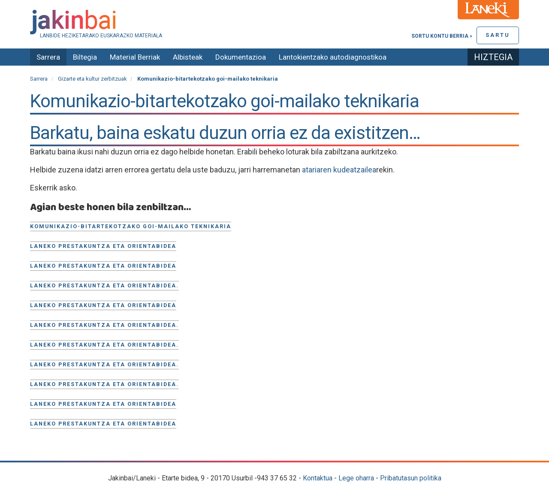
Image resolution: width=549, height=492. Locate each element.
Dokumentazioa (240, 57)
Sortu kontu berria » (441, 36)
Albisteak (187, 57)
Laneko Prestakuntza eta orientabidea (103, 404)
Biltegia (85, 57)
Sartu (498, 35)
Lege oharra (356, 478)
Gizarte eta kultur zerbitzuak (92, 78)
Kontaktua (317, 478)
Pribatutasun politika (410, 478)
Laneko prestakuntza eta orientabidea (103, 246)
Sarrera (48, 57)
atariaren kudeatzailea (339, 169)
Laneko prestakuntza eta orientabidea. (104, 285)
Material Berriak (135, 57)
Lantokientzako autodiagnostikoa (332, 57)
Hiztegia (493, 57)
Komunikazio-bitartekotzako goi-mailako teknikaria (130, 226)
